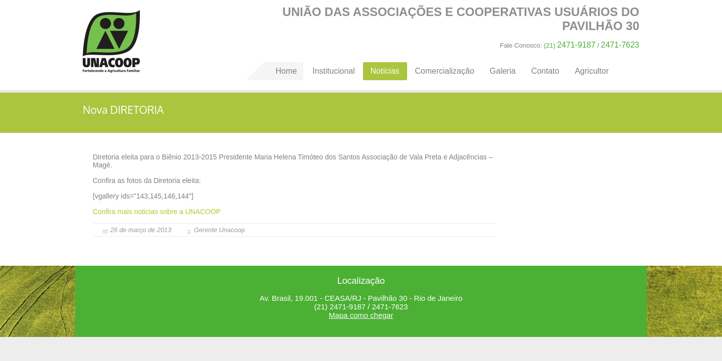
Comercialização (444, 71)
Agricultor (592, 71)
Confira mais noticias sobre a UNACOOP (157, 212)
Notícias (385, 71)
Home (111, 41)
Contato (545, 71)
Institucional (333, 71)
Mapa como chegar (361, 315)
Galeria (503, 71)
